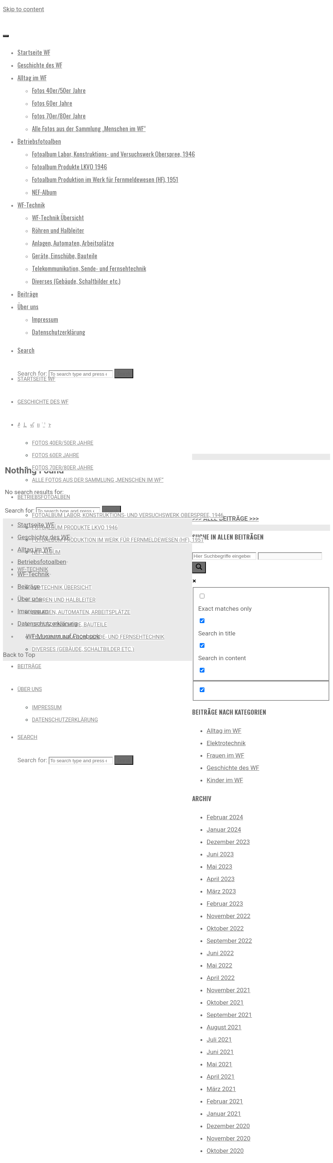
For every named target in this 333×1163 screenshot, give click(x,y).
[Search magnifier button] (199, 567)
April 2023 (221, 879)
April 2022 (221, 977)
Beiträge (28, 586)
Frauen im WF (225, 755)
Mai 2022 (219, 965)
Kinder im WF (225, 780)
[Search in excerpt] (202, 670)
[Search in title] (202, 620)
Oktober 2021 (225, 1002)
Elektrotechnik (226, 743)
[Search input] (224, 556)
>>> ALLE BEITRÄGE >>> (225, 518)
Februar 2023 (225, 903)
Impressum (33, 611)
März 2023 (221, 891)
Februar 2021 (225, 1101)
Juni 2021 (220, 1051)
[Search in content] (202, 645)
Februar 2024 (225, 817)
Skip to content (23, 9)
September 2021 (229, 1014)
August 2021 (224, 1027)
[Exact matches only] (202, 596)
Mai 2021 (219, 1064)
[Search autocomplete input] (290, 556)
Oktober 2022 (225, 928)
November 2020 (229, 1138)
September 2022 (229, 940)
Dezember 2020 (228, 1126)
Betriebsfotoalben (41, 561)
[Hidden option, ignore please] (202, 689)
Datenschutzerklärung (47, 623)
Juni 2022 (220, 953)
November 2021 (229, 990)
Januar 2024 (224, 829)
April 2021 (221, 1076)
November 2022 (229, 916)
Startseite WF (35, 524)
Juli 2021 (219, 1039)
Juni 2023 (220, 854)
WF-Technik (33, 574)
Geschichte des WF (233, 767)
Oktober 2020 (225, 1150)
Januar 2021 (224, 1113)
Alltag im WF (224, 730)
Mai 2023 (219, 866)
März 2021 (221, 1089)
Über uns (29, 598)
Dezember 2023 (228, 841)
